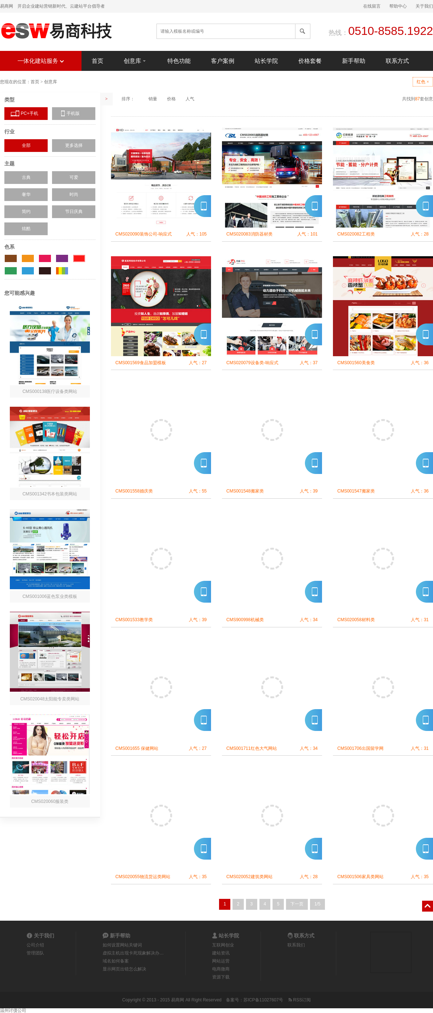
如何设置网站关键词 (122, 945)
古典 (26, 177)
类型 (9, 99)
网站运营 (221, 961)
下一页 (296, 904)
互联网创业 (223, 945)
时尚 (73, 194)
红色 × (423, 81)
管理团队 (35, 953)
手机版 (73, 113)
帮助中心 (398, 6)
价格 (171, 98)
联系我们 (296, 945)
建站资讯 (221, 953)
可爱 (73, 177)
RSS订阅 (299, 999)
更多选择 (74, 145)
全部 (26, 145)
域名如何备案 (116, 961)
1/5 (317, 904)
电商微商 (221, 969)
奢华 (26, 194)
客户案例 (222, 61)
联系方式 (397, 61)
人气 (190, 98)
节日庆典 (74, 211)
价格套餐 (310, 61)
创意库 (135, 60)
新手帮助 (353, 61)
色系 (9, 247)
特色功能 (179, 61)
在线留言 (372, 6)
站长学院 (266, 61)
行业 (9, 131)
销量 (152, 98)
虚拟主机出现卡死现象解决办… (133, 953)
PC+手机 (29, 113)
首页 (97, 61)
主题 (9, 163)
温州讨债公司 (13, 1010)
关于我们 (424, 6)
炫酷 (26, 228)
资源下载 (221, 977)
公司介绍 (35, 945)
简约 (26, 211)
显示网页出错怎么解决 (124, 969)
